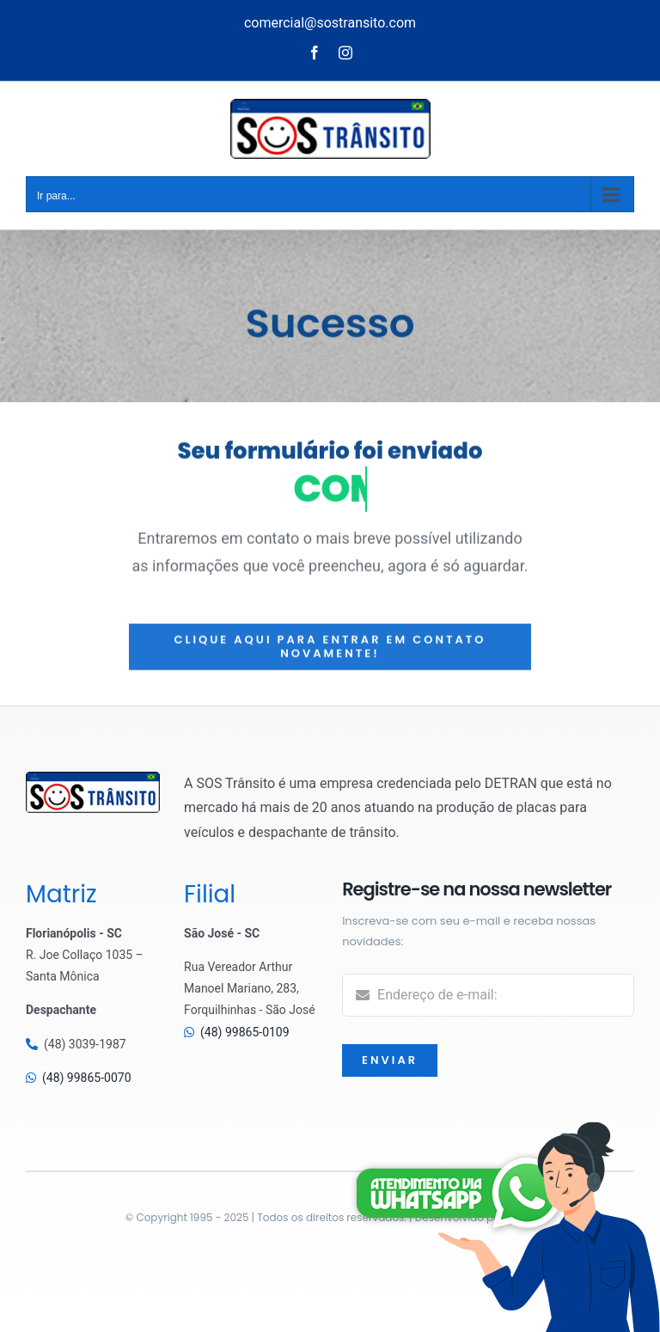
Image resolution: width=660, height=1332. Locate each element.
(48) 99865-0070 (86, 1078)
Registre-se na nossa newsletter (476, 889)
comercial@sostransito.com (330, 23)
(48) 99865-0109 (245, 1032)
